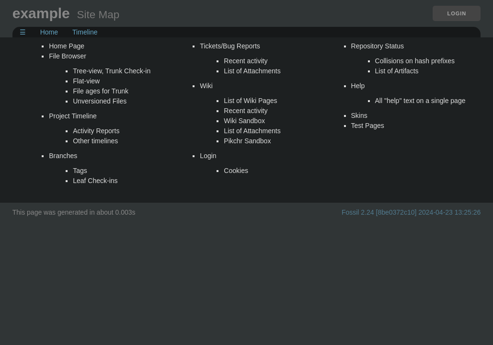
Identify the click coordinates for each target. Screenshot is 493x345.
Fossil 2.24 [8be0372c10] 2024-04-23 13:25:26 (411, 212)
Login (456, 13)
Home (49, 32)
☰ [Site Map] (23, 32)
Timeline (84, 32)
